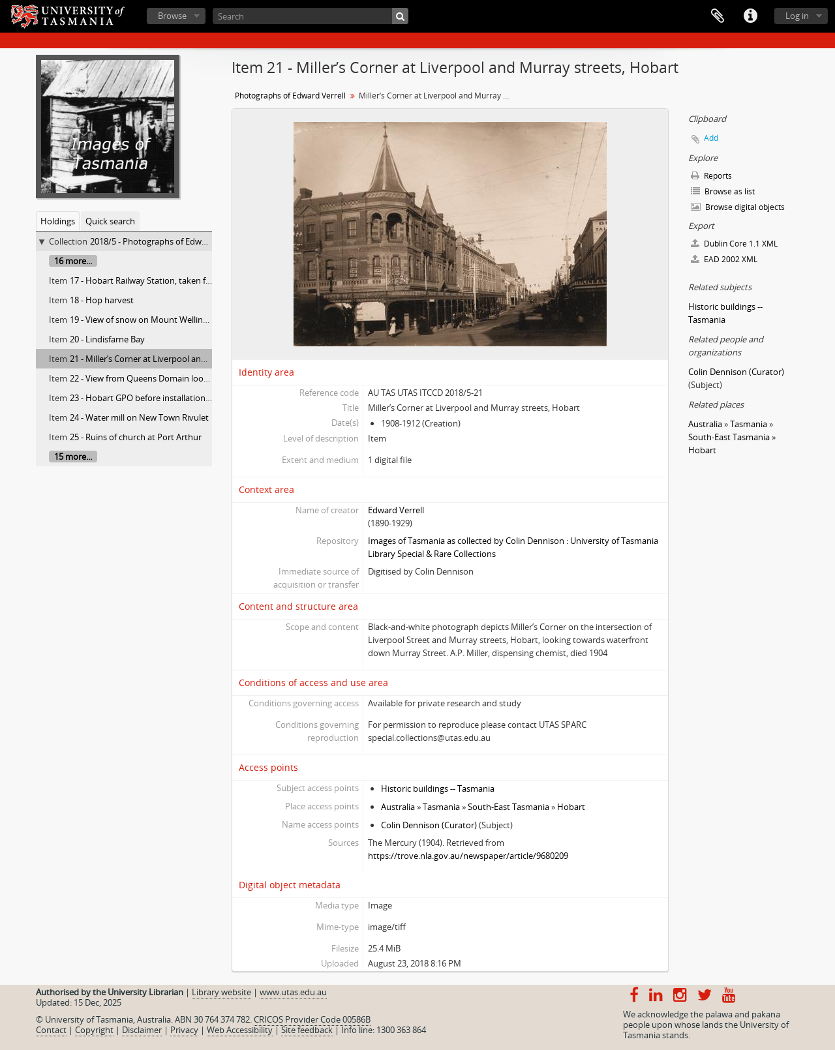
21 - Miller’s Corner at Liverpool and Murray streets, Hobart (183, 359)
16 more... (73, 261)
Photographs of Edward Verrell (290, 95)
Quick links (750, 16)
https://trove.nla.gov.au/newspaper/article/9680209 (468, 856)
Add (711, 137)
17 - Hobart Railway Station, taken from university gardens (183, 280)
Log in (797, 16)
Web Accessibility (240, 1030)
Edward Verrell (396, 510)
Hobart (571, 807)
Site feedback (307, 1030)
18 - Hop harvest (102, 300)
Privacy (184, 1030)
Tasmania (441, 807)
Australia (398, 807)
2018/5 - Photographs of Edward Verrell (165, 241)
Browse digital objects (738, 207)
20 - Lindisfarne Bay (107, 339)
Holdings (57, 221)
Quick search (110, 221)
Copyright (94, 1030)
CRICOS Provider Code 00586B (312, 1019)
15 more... (73, 456)
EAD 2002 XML (724, 259)
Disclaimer (142, 1030)
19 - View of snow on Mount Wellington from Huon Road (179, 319)
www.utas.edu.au (293, 992)
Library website (221, 992)
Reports (711, 175)
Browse (172, 16)
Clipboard (717, 16)
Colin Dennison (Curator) (429, 825)
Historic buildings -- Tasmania (437, 788)
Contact (51, 1030)
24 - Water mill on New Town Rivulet (139, 417)
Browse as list (723, 191)
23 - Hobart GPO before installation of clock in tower (170, 398)
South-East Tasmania (508, 807)
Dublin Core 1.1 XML (734, 243)
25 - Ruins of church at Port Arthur (136, 437)
